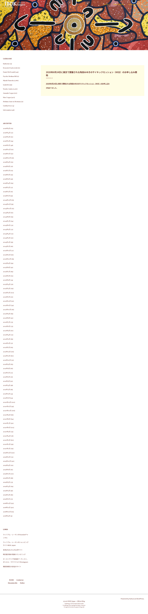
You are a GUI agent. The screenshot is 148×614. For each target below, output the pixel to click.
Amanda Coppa (8, 93)
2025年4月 (6, 183)
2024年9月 (7, 213)
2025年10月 (7, 158)
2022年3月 (6, 339)
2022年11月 (7, 306)
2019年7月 (6, 474)
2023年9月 (6, 263)
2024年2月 (6, 242)
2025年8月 (6, 167)
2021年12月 (7, 352)
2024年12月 (7, 200)
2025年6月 (6, 175)
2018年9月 (6, 516)
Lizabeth (6, 85)
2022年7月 (6, 322)
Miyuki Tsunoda (8, 81)
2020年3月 (7, 440)
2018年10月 (7, 512)
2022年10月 (7, 310)
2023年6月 (6, 276)
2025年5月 (6, 179)
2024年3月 (6, 238)
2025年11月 (7, 154)
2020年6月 (7, 428)
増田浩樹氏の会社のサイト (12, 566)
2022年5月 (6, 331)
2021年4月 (6, 385)
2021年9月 (6, 364)
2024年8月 (6, 217)
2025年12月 (7, 150)
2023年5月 (6, 280)
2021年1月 (6, 398)
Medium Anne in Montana (12, 102)
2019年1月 (6, 499)
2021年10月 (7, 360)
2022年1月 (6, 348)
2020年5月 (6, 432)
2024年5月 (6, 230)
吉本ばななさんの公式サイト (13, 550)
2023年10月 (7, 259)
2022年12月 (7, 301)
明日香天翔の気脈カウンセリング (14, 554)
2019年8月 (6, 470)
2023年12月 (7, 251)
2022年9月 (6, 314)
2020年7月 (6, 423)
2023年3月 (6, 289)
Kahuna (132, 599)
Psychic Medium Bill (10, 76)
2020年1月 (6, 449)
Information (7, 110)
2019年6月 (6, 478)
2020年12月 (7, 402)
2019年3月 (6, 491)
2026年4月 (6, 133)
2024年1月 (6, 246)
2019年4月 (6, 487)
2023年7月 (6, 272)
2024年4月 (7, 234)
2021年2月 (6, 394)
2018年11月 (6, 508)
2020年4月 (7, 436)
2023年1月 (6, 297)
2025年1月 (6, 196)
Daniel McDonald (9, 72)
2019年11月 (7, 457)
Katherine (6, 64)
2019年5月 (6, 482)
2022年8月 (6, 318)
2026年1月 (6, 145)
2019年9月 (6, 465)
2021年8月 (6, 369)
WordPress (140, 599)
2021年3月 (6, 390)
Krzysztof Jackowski (10, 68)
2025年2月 (6, 192)
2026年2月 (6, 141)
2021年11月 (6, 356)
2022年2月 (6, 343)
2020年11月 (7, 407)
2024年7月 (6, 221)
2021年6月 (6, 377)
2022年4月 (6, 335)
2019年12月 (7, 453)
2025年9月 (6, 162)
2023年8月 (6, 268)
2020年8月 (7, 419)
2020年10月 (7, 411)
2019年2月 (6, 495)
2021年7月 (6, 373)
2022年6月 (6, 326)
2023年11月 (7, 255)
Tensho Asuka (7, 89)
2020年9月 (7, 415)
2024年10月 (7, 209)
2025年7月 (6, 171)
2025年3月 (6, 188)
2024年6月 (6, 225)
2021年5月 (6, 381)
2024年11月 (7, 204)
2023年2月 (6, 293)
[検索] (142, 4)
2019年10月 (7, 461)
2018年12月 (7, 503)
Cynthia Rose (7, 106)
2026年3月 (6, 137)
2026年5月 (6, 129)
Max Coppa (7, 98)
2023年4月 (6, 284)
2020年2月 (7, 444)
